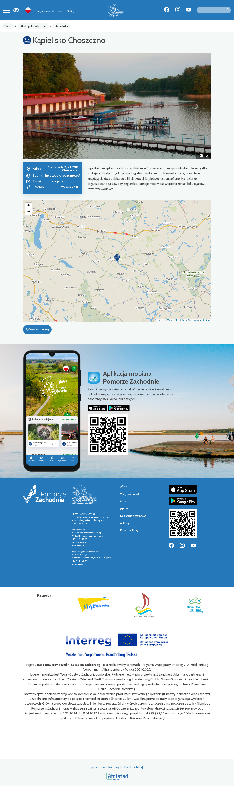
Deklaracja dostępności (133, 515)
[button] (37, 106)
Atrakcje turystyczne (33, 26)
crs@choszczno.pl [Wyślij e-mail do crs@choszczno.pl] (65, 181)
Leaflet (160, 320)
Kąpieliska (62, 26)
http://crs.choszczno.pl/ (62, 175)
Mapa (60, 11)
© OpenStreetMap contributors (195, 320)
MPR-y (71, 11)
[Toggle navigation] (6, 10)
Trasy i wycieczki (45, 11)
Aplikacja (125, 523)
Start (7, 26)
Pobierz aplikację (129, 530)
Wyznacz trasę (37, 329)
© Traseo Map (172, 320)
